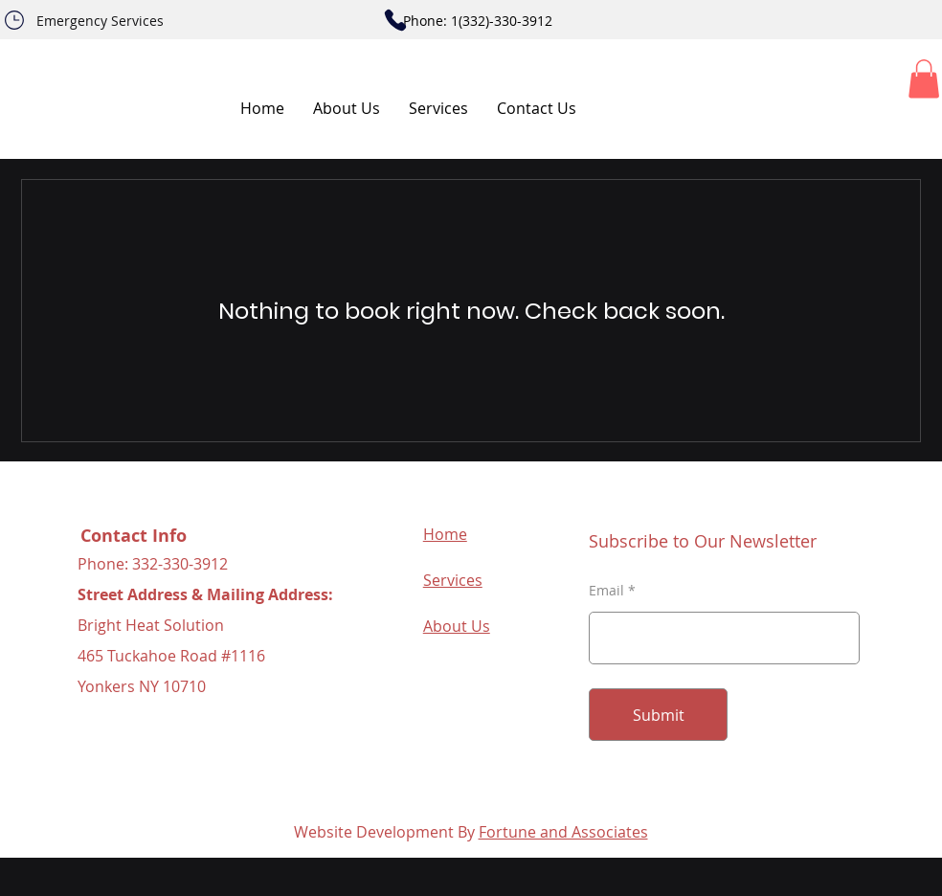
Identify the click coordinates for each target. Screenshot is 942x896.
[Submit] (658, 714)
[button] (924, 79)
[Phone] (14, 20)
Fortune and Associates (563, 831)
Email (606, 590)
